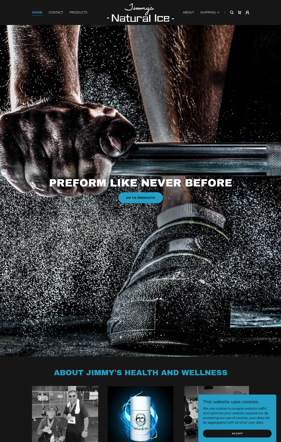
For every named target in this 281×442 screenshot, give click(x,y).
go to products (140, 198)
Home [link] (37, 12)
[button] (210, 12)
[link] (140, 12)
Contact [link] (56, 12)
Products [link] (78, 12)
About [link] (188, 12)
